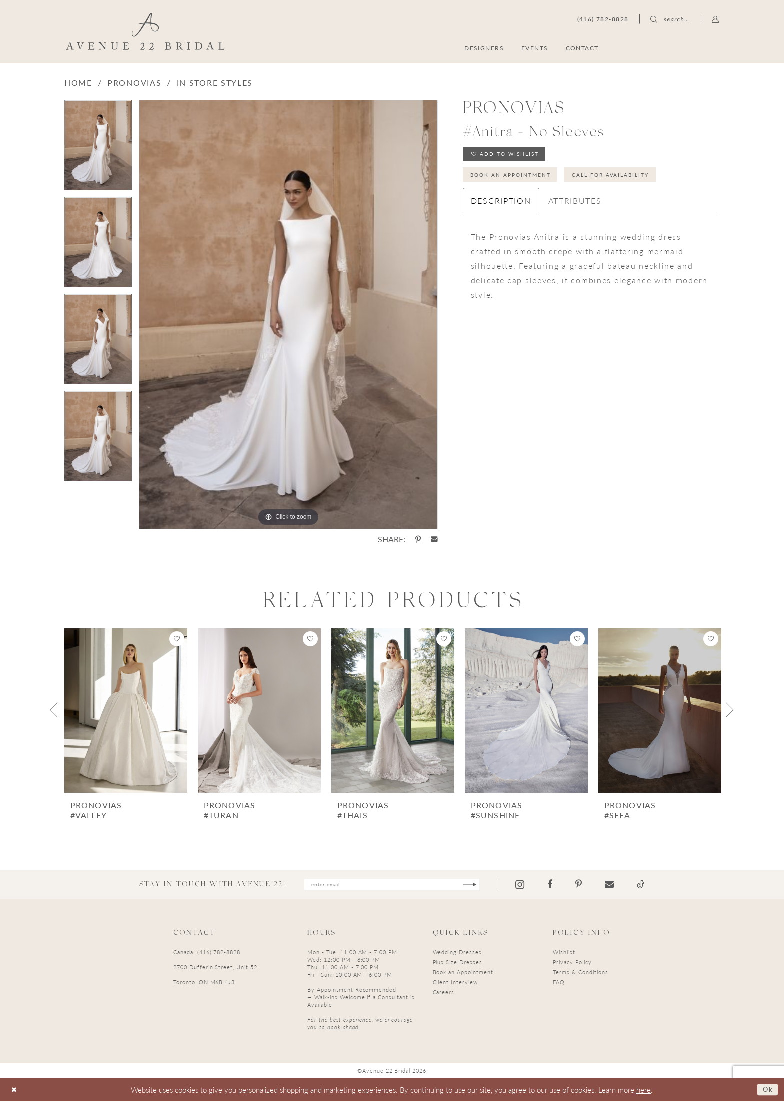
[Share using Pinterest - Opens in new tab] (418, 540)
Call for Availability (635, 180)
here (643, 1091)
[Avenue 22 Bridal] (145, 31)
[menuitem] (671, 47)
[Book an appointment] (671, 47)
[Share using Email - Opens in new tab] (434, 539)
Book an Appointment (519, 180)
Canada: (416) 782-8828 (207, 954)
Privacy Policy (572, 964)
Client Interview (455, 984)
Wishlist (564, 954)
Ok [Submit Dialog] (766, 1091)
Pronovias (135, 82)
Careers (444, 994)
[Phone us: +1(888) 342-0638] (603, 19)
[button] (715, 19)
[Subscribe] (484, 885)
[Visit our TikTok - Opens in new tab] (656, 885)
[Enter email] (391, 885)
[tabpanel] (98, 148)
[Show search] (670, 19)
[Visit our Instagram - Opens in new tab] (535, 885)
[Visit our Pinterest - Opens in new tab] (594, 885)
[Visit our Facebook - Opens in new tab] (565, 885)
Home (78, 82)
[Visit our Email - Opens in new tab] (625, 885)
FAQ (559, 984)
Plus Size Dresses (457, 964)
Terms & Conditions (580, 974)
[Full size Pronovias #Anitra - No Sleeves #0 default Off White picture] (288, 314)
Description (501, 208)
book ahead (343, 1029)
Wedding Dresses (457, 954)
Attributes (575, 208)
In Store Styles (215, 82)
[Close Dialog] (16, 1091)
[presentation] (126, 710)
